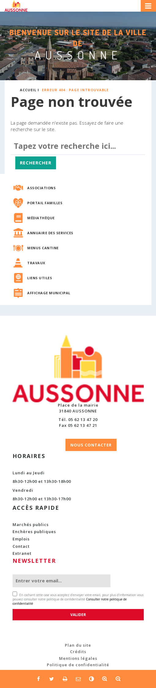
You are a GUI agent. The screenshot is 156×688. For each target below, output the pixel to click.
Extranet (22, 553)
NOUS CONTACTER (91, 445)
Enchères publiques (34, 531)
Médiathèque (41, 218)
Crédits (78, 651)
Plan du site (78, 645)
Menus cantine (43, 248)
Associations (41, 188)
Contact (21, 546)
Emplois (21, 539)
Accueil (28, 90)
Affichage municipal (48, 293)
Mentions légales (78, 658)
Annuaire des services (50, 233)
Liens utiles (39, 278)
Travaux (36, 263)
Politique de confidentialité (78, 664)
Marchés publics (31, 524)
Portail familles (44, 203)
